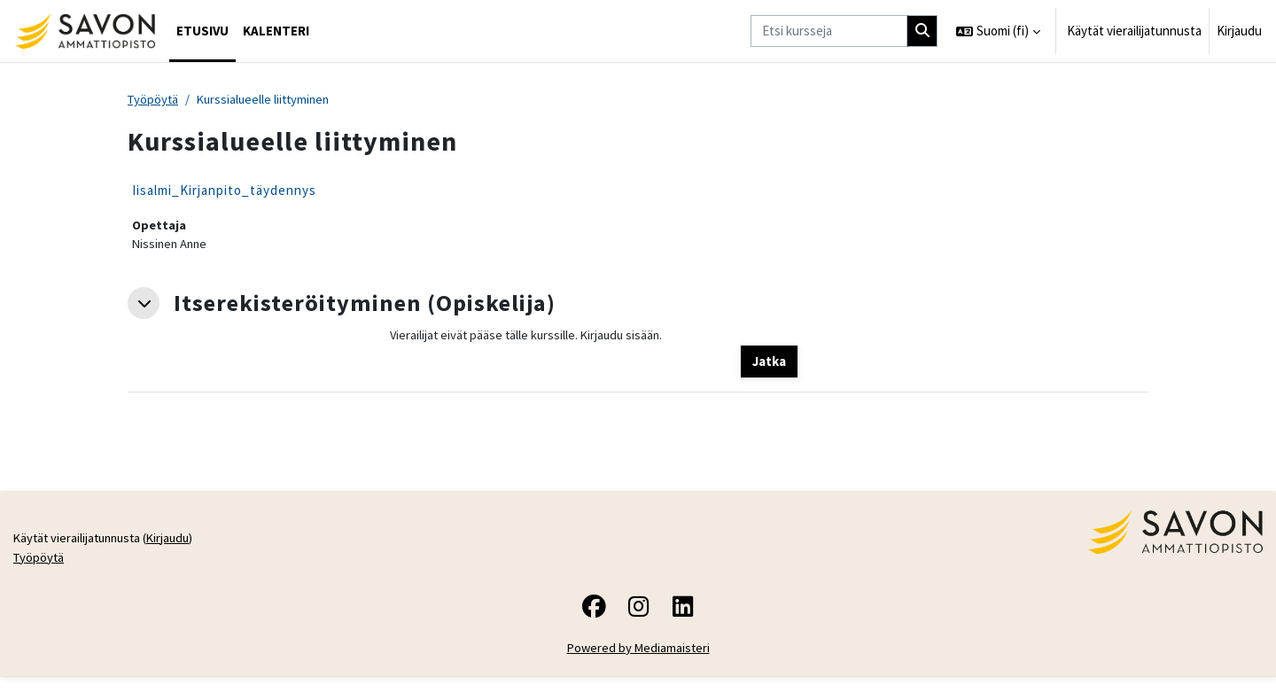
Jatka (769, 363)
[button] (998, 31)
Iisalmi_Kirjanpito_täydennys (224, 191)
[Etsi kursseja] (829, 31)
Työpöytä (154, 99)
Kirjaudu (1239, 30)
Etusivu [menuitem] (202, 30)
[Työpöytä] (84, 31)
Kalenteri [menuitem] (276, 30)
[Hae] (922, 31)
